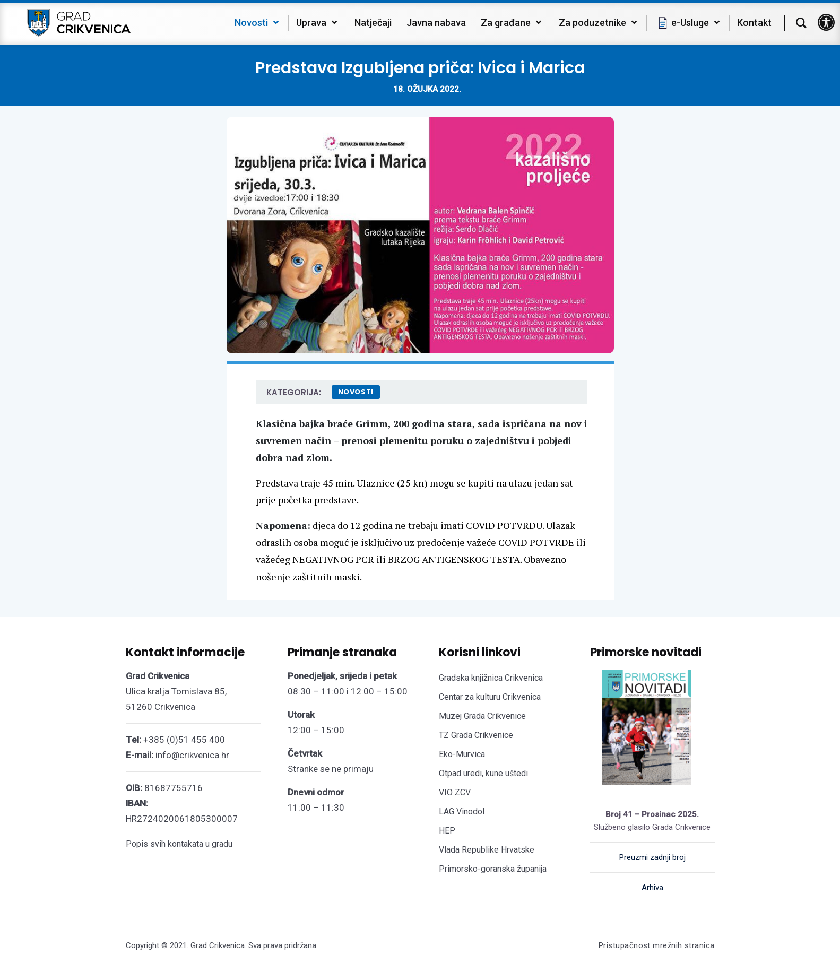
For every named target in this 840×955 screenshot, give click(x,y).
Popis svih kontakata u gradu (179, 844)
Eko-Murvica (462, 754)
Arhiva (652, 887)
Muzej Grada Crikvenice (482, 716)
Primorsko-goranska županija (493, 869)
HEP (447, 831)
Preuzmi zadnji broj (652, 857)
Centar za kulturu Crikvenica (490, 697)
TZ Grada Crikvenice (476, 735)
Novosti (356, 392)
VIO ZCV (455, 792)
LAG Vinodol (461, 811)
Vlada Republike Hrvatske (486, 850)
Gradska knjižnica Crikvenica (491, 678)
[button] (826, 22)
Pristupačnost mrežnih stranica (657, 945)
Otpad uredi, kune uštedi (483, 773)
